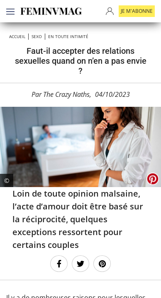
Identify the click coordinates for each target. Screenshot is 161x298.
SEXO (37, 36)
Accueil (17, 36)
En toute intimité (68, 36)
